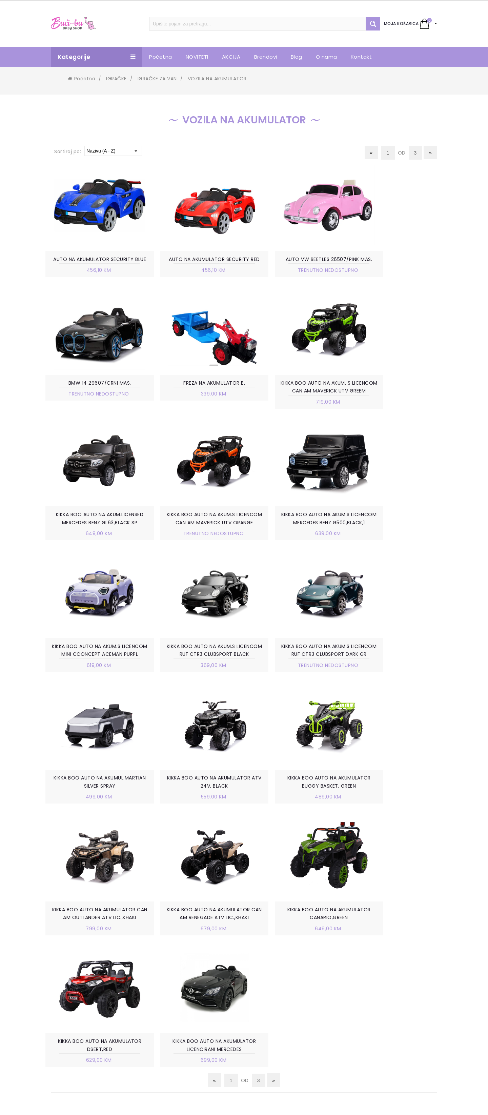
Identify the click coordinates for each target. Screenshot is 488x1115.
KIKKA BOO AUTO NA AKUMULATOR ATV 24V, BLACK (193, 677)
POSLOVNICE (179, 971)
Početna (81, 78)
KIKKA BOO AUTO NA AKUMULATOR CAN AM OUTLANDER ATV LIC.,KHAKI (395, 677)
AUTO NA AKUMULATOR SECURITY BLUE (93, 263)
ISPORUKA (274, 1001)
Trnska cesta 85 (84, 971)
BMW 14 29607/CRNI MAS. (395, 259)
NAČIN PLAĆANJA (283, 981)
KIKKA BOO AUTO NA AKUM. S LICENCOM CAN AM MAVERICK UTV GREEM (193, 400)
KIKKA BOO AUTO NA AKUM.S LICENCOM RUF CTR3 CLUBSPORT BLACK (294, 540)
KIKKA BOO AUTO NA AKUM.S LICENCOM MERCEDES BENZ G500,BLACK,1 (93, 540)
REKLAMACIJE (278, 1021)
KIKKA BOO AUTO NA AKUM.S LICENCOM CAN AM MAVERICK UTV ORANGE (395, 400)
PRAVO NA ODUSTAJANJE (293, 1032)
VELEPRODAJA (180, 991)
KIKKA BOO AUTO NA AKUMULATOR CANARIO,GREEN (193, 810)
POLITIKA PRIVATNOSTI (290, 991)
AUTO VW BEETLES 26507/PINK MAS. (294, 259)
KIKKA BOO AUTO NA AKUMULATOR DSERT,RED (294, 810)
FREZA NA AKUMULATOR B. (93, 392)
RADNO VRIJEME (183, 981)
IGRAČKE (116, 78)
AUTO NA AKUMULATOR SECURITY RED (194, 263)
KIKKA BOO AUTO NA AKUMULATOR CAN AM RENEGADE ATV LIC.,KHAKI (93, 810)
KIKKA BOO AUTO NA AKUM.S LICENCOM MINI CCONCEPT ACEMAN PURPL (193, 540)
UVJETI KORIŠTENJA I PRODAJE (299, 960)
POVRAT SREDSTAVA (287, 1042)
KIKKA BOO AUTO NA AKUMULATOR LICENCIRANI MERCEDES (395, 810)
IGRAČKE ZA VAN (157, 78)
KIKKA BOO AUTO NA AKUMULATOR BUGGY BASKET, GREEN (294, 677)
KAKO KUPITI (277, 971)
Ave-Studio (302, 1103)
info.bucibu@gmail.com (94, 999)
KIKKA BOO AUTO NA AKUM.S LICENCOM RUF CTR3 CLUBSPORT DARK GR (395, 540)
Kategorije (97, 57)
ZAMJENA (274, 1011)
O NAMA (173, 960)
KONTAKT (175, 1001)
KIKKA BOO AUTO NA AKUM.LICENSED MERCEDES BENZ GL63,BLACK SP (294, 400)
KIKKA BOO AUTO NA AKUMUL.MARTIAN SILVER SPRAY (93, 677)
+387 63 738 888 (85, 989)
